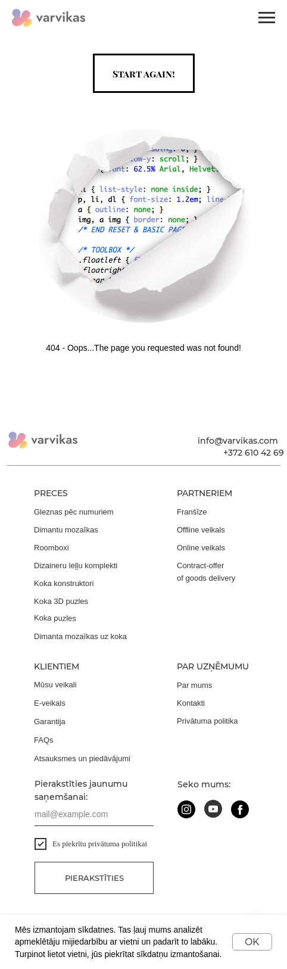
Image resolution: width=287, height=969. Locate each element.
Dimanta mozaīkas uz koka (80, 636)
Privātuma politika (207, 720)
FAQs (44, 740)
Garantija (49, 721)
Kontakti (191, 703)
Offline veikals (201, 529)
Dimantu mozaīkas (66, 529)
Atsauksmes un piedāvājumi (82, 758)
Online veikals (201, 547)
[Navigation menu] (266, 18)
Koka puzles (55, 618)
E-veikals (49, 703)
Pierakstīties (94, 878)
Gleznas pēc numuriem (74, 511)
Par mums (194, 685)
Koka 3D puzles (61, 601)
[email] (94, 814)
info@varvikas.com (238, 440)
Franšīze (192, 511)
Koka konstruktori (63, 583)
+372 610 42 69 (253, 452)
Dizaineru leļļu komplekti (75, 565)
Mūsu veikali (55, 684)
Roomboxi (51, 547)
